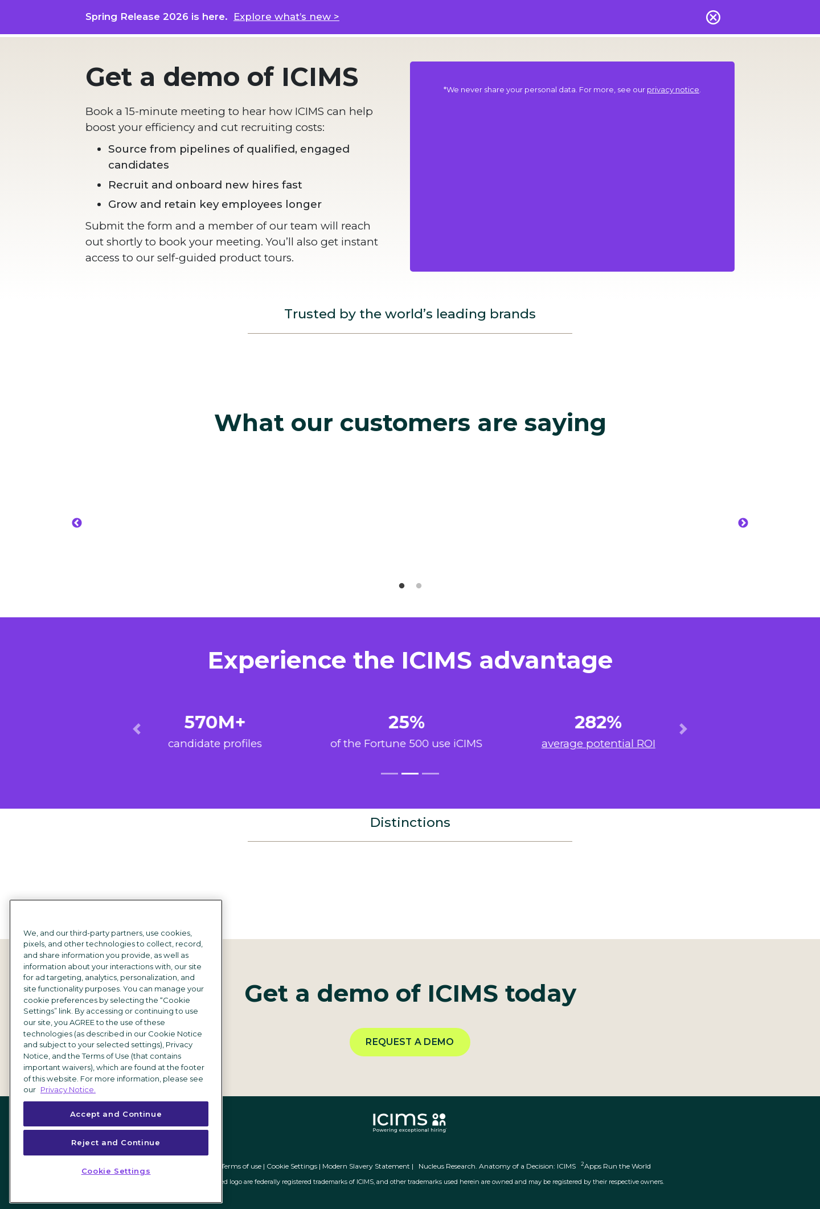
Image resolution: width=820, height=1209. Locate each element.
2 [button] (418, 586)
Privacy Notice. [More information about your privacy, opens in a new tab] (68, 1089)
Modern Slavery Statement (366, 1166)
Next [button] (743, 523)
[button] (136, 728)
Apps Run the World (616, 1166)
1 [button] (401, 586)
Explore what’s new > (286, 16)
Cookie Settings (291, 1166)
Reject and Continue (115, 1142)
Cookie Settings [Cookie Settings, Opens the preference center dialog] (116, 1170)
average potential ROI (602, 743)
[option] (193, 523)
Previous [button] (77, 523)
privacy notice (673, 89)
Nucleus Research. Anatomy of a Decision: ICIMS (497, 1166)
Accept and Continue (116, 1113)
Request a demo (410, 1041)
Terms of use (241, 1166)
